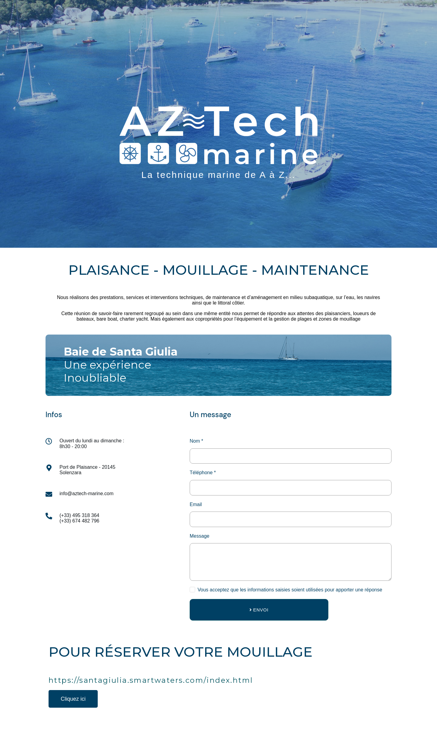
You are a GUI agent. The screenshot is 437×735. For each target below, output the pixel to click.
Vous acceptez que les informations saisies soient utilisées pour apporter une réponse (290, 589)
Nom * (196, 441)
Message (199, 536)
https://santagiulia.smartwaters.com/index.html (151, 680)
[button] (73, 699)
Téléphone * (203, 472)
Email (196, 504)
